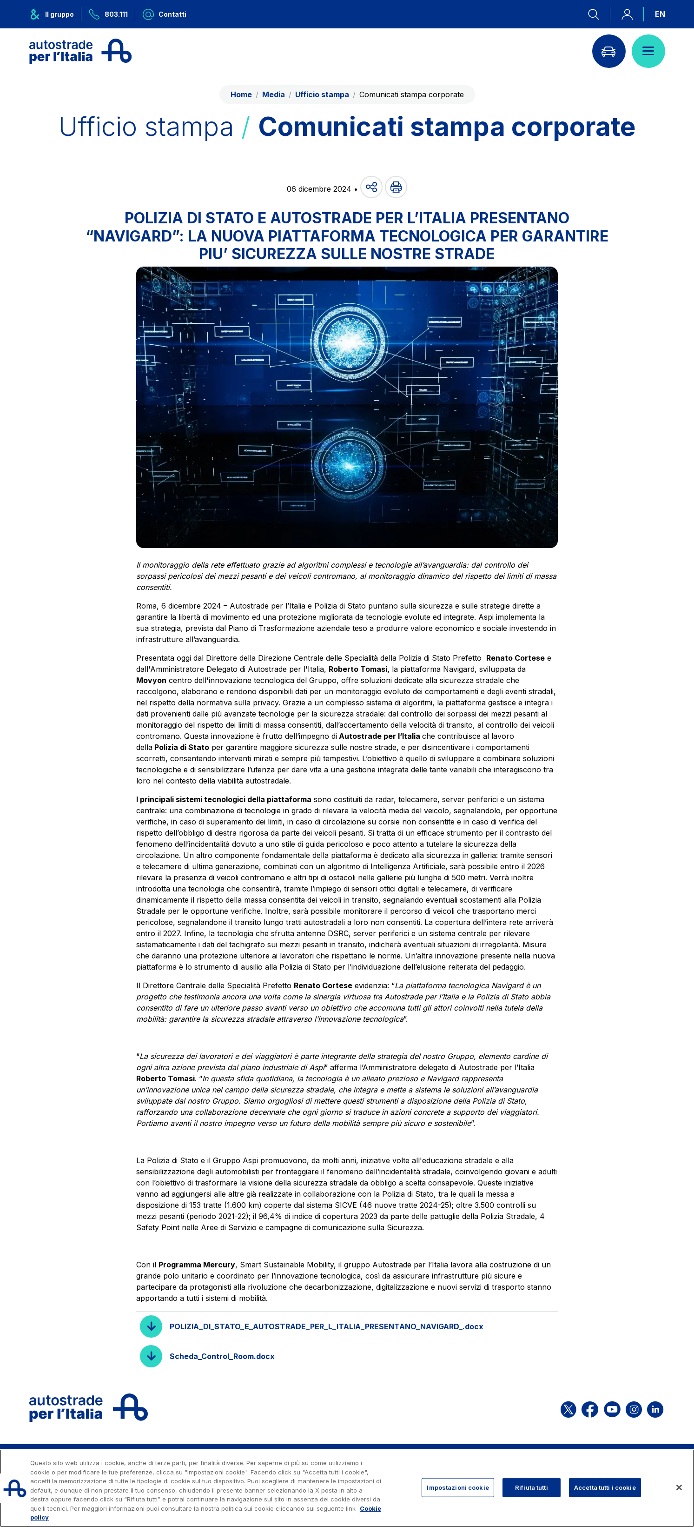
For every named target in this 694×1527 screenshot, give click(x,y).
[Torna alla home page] (80, 51)
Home (241, 94)
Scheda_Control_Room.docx (222, 1356)
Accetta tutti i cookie (605, 1487)
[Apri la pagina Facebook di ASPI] (590, 1407)
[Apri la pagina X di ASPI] (568, 1407)
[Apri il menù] (648, 51)
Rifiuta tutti (531, 1487)
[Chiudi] (679, 1487)
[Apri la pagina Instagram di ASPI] (634, 1407)
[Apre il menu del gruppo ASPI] (55, 14)
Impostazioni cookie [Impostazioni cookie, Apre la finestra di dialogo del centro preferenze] (458, 1487)
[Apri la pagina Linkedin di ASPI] (655, 1407)
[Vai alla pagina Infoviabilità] (609, 51)
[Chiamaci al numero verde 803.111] (108, 14)
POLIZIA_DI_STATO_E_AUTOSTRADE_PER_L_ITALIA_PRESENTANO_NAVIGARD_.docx (326, 1326)
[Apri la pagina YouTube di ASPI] (612, 1407)
